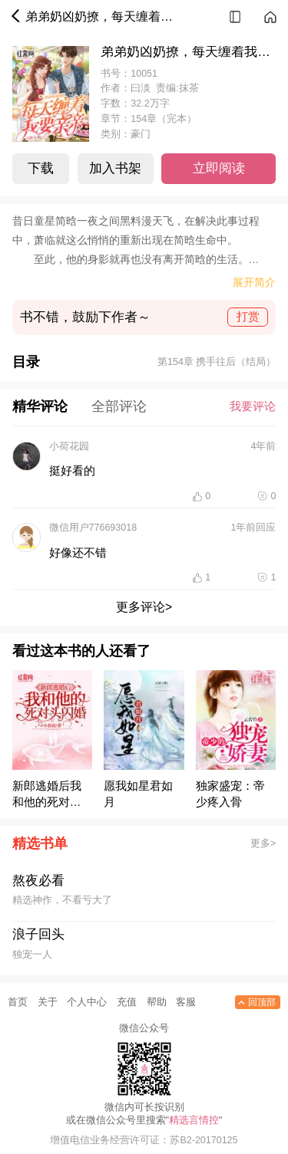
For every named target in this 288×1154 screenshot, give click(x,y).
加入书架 (115, 168)
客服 (186, 1002)
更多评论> (144, 606)
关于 (48, 1002)
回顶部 (255, 1002)
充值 (127, 1002)
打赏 (248, 317)
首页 (18, 1002)
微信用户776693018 (93, 528)
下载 (41, 168)
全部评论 (119, 406)
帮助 (157, 1002)
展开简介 (254, 282)
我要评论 (253, 406)
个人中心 (87, 1002)
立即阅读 (219, 168)
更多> (263, 843)
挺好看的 (72, 471)
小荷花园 (69, 447)
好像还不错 (78, 553)
